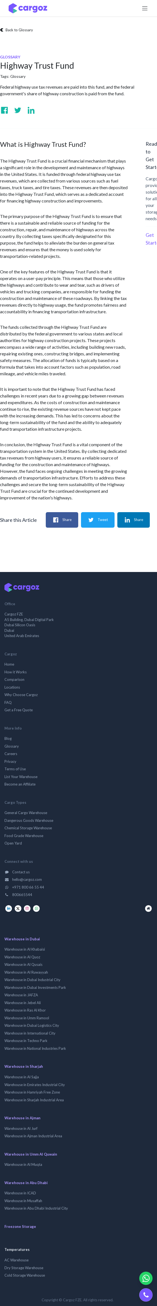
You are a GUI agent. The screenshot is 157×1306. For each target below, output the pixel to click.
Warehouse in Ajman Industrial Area (33, 1136)
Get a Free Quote (18, 710)
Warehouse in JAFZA (21, 995)
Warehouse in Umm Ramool (26, 1018)
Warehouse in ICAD (20, 1193)
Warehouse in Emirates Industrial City (34, 1084)
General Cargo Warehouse (25, 812)
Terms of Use (15, 769)
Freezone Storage (20, 1226)
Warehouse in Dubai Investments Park (35, 987)
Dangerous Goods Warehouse (28, 820)
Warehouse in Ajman (22, 1118)
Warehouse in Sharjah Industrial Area (34, 1100)
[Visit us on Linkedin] (31, 110)
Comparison (14, 679)
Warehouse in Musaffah (23, 1201)
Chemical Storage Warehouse (28, 828)
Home (9, 664)
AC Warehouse (16, 1260)
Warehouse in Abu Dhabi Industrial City (36, 1208)
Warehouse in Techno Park (25, 1040)
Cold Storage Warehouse (24, 1275)
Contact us (17, 872)
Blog (8, 738)
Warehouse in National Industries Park (35, 1048)
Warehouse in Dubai (22, 939)
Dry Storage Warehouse (23, 1268)
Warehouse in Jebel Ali (22, 1002)
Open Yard (13, 843)
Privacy (10, 761)
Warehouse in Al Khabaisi (24, 949)
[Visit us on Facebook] (4, 110)
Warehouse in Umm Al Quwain (30, 1154)
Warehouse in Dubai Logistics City (31, 1025)
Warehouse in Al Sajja (21, 1077)
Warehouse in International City (29, 1033)
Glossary (18, 76)
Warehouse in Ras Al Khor (25, 1010)
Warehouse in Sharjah (23, 1066)
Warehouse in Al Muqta (23, 1164)
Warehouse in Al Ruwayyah (26, 972)
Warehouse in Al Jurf (20, 1128)
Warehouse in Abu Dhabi (26, 1183)
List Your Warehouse (20, 776)
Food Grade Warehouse (23, 835)
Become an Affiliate (20, 784)
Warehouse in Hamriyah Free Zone (32, 1092)
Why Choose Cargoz (21, 694)
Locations (12, 687)
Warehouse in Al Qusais (23, 964)
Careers (10, 753)
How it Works (15, 672)
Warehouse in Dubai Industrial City (32, 979)
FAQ (8, 702)
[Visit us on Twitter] (17, 110)
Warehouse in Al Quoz (22, 957)
